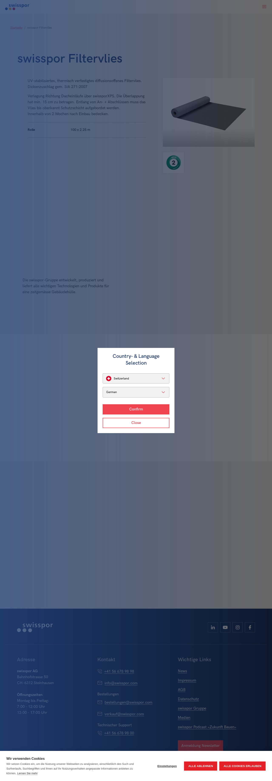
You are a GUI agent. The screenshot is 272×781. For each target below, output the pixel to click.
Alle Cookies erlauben (242, 766)
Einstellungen (167, 766)
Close (136, 423)
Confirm (136, 409)
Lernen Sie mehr (27, 773)
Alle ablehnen (200, 766)
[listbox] (136, 378)
